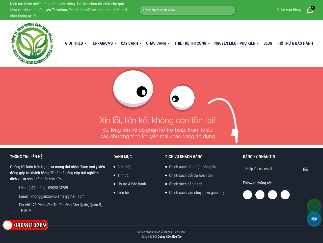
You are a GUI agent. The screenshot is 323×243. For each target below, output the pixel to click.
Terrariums (102, 43)
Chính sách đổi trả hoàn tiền (191, 175)
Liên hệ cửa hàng (287, 10)
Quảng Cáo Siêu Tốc (170, 236)
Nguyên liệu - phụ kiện (234, 43)
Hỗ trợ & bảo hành (295, 43)
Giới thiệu (74, 43)
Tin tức (122, 175)
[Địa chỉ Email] (278, 169)
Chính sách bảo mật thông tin (192, 166)
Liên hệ (123, 192)
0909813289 (58, 187)
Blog (267, 43)
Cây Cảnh (129, 43)
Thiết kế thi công (190, 43)
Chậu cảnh (156, 43)
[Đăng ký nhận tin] (305, 169)
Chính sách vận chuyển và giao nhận (198, 192)
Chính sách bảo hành (185, 184)
